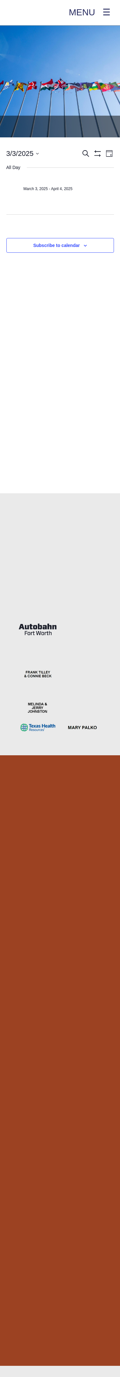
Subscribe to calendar (56, 245)
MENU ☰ (89, 12)
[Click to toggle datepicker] (22, 153)
